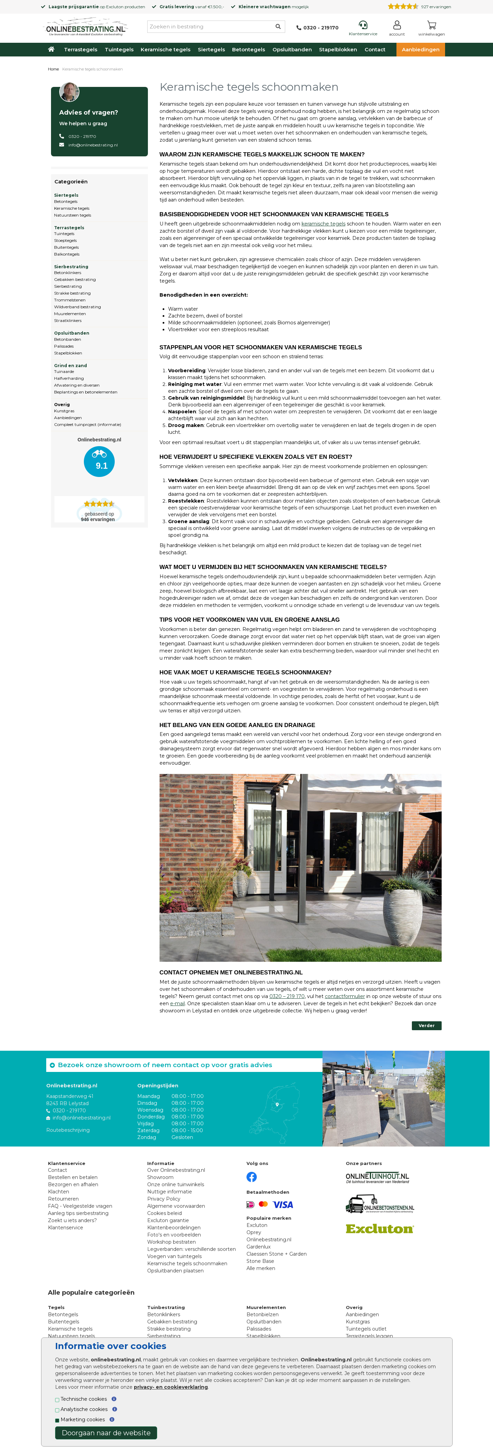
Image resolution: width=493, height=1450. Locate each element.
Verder (427, 1025)
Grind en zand (70, 365)
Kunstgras (64, 410)
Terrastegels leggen (369, 1336)
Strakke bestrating (72, 293)
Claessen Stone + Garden (276, 1254)
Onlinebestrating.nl (268, 1240)
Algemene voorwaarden (176, 1206)
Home (53, 69)
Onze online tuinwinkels (175, 1184)
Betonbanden (67, 339)
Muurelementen (70, 313)
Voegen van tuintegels (174, 1256)
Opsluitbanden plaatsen (175, 1271)
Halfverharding (69, 378)
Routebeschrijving (68, 1130)
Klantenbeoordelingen (174, 1228)
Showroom (160, 1177)
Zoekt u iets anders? (72, 1220)
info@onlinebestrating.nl (93, 144)
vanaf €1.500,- (192, 6)
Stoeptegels (65, 240)
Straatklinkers (67, 320)
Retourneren (63, 1199)
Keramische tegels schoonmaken (187, 1263)
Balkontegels (66, 254)
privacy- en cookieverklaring (171, 1387)
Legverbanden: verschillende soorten (191, 1249)
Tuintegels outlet (366, 1329)
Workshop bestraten (171, 1242)
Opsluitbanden (292, 49)
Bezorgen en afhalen (73, 1184)
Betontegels (248, 49)
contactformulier (345, 996)
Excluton (115, 6)
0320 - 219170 (82, 136)
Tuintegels (119, 49)
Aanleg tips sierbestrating (78, 1213)
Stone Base (260, 1261)
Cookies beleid (164, 1213)
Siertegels (211, 49)
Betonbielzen (262, 1314)
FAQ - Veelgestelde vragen (80, 1206)
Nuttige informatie (169, 1192)
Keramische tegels (165, 49)
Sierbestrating (71, 266)
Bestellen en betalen (73, 1177)
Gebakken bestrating (75, 279)
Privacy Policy (163, 1199)
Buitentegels (66, 247)
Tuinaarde (64, 371)
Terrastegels (80, 49)
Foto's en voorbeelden (174, 1235)
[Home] (85, 25)
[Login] (396, 30)
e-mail (177, 1003)
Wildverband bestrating (77, 306)
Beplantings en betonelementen (85, 391)
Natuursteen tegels (72, 215)
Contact (375, 49)
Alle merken (260, 1268)
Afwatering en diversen (77, 385)
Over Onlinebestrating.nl (176, 1170)
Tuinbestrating (166, 1307)
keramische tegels (323, 224)
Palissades (64, 346)
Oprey (253, 1232)
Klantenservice (65, 1228)
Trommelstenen (70, 299)
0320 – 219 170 (287, 996)
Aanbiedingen (421, 49)
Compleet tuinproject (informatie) (87, 424)
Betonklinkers (67, 272)
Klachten (58, 1192)
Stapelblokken (338, 49)
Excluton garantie (168, 1220)
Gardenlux (258, 1247)
